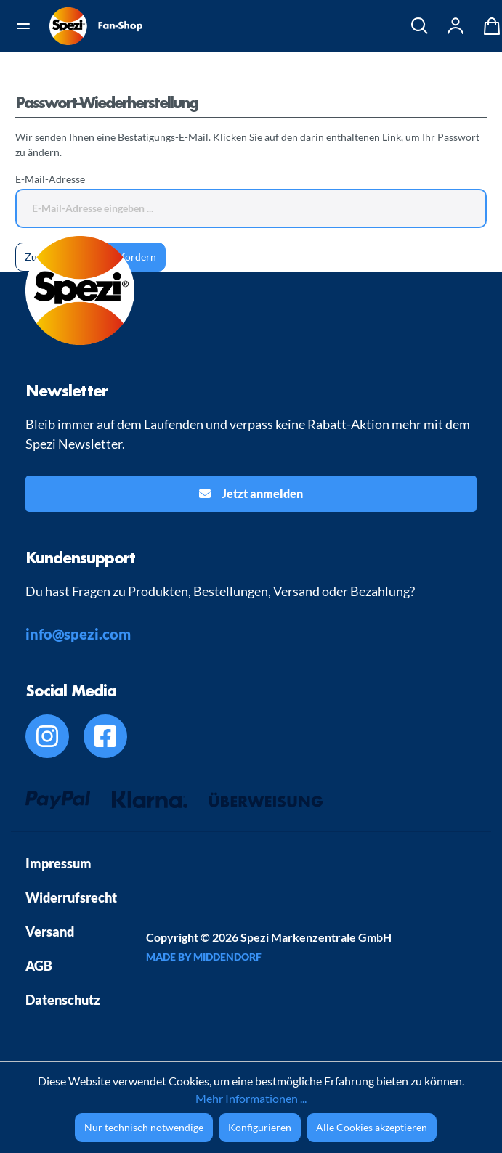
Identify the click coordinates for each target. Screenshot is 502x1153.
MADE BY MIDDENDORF (204, 956)
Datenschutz (62, 1000)
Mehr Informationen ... (251, 1098)
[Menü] (28, 26)
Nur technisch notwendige (143, 1127)
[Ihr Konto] (456, 26)
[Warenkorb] (488, 26)
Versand (49, 932)
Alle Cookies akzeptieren (371, 1127)
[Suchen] (420, 26)
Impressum (58, 863)
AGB (38, 966)
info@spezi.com (78, 634)
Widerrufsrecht (71, 897)
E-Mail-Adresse (50, 179)
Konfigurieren (259, 1127)
